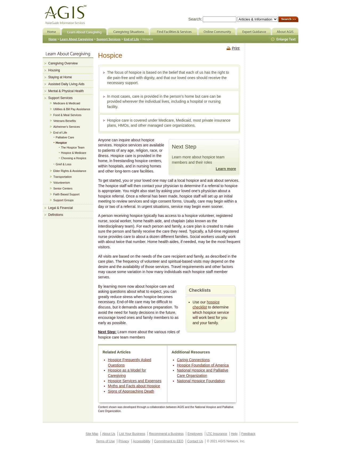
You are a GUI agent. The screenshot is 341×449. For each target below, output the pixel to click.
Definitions (55, 215)
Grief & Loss (63, 164)
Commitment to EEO (168, 441)
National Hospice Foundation (201, 381)
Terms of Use (105, 441)
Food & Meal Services (67, 115)
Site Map (92, 434)
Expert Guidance (253, 31)
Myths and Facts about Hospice (134, 386)
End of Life (60, 132)
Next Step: (107, 332)
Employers (195, 434)
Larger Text (283, 39)
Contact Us (195, 441)
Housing (54, 70)
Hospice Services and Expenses (134, 381)
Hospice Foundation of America (203, 365)
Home (52, 39)
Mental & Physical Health (66, 91)
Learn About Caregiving (76, 39)
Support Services (60, 98)
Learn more (226, 169)
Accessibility (141, 441)
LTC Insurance (216, 434)
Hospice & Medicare (73, 152)
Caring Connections (193, 360)
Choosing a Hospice (73, 158)
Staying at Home (60, 77)
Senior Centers (62, 188)
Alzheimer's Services (66, 126)
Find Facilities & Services (174, 31)
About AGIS (285, 31)
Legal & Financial (60, 208)
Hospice (61, 142)
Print (235, 48)
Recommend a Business (166, 434)
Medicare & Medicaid (66, 103)
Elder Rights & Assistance (69, 170)
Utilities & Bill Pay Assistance (71, 109)
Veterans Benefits (64, 120)
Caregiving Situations (128, 31)
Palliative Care (65, 137)
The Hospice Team (72, 147)
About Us (108, 434)
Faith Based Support (66, 194)
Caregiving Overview (63, 63)
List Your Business (132, 434)
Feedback (248, 434)
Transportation (62, 176)
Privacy (124, 441)
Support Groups (63, 200)
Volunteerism (61, 182)
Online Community (217, 31)
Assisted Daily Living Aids (66, 84)
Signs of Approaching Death (131, 391)
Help (234, 434)
